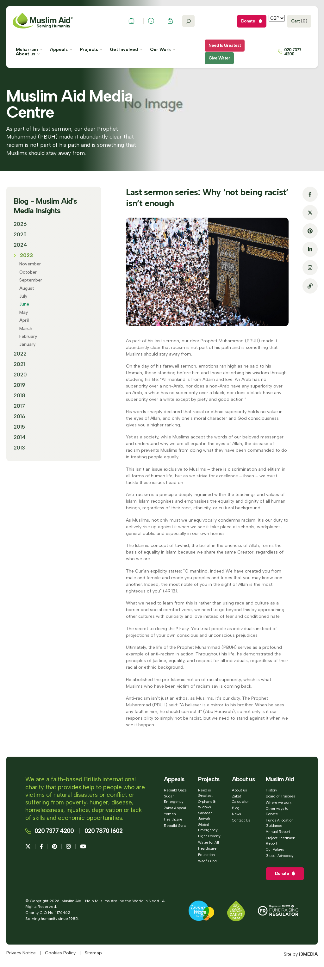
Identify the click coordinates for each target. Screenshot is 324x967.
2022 (20, 353)
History (271, 790)
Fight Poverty (209, 836)
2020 (20, 374)
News (236, 814)
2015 (19, 427)
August (26, 288)
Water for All (208, 842)
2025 (20, 234)
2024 (20, 245)
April (24, 320)
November (30, 264)
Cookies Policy (60, 953)
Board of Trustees (280, 796)
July (23, 296)
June (24, 304)
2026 (20, 224)
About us (28, 54)
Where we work (278, 802)
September (30, 280)
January (27, 344)
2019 (19, 385)
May (23, 312)
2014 (20, 437)
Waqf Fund (207, 861)
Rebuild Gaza (175, 790)
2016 (19, 416)
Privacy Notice (21, 953)
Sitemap (93, 953)
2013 (19, 447)
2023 (26, 255)
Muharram (29, 49)
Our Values (275, 849)
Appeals (61, 49)
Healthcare (207, 848)
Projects (91, 49)
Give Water (219, 58)
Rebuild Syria (175, 825)
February (28, 336)
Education (206, 854)
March (25, 328)
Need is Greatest (225, 45)
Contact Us (241, 820)
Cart (299, 21)
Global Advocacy (280, 855)
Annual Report (278, 831)
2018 (19, 395)
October (28, 272)
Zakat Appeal (175, 808)
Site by (301, 954)
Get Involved (126, 49)
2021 (19, 364)
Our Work (162, 49)
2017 (19, 406)
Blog (236, 808)
